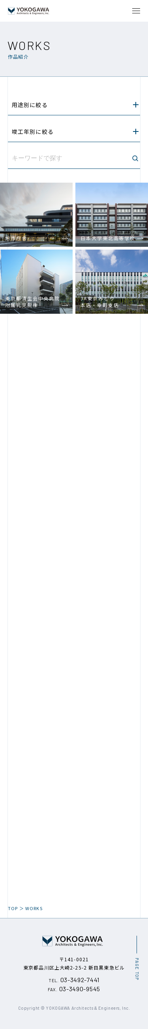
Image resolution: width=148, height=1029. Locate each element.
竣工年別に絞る (75, 131)
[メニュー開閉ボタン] (136, 11)
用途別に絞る (75, 105)
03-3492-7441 (74, 979)
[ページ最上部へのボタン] (136, 958)
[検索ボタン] (135, 158)
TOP (13, 908)
